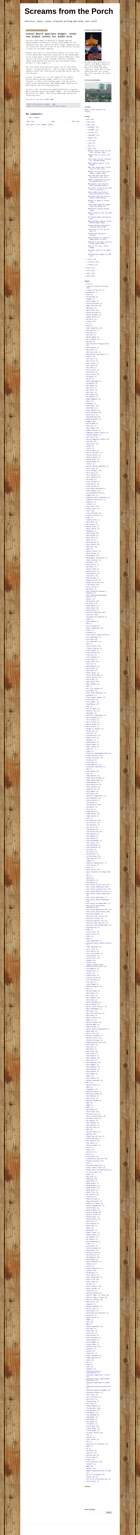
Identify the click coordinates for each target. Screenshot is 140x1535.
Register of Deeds (93, 1203)
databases (90, 531)
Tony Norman (90, 1426)
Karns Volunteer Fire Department (98, 872)
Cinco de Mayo (91, 482)
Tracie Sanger (91, 1430)
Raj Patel (90, 1177)
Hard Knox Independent (94, 715)
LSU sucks (90, 982)
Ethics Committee (92, 628)
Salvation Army (91, 1253)
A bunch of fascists (93, 290)
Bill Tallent (91, 370)
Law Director (91, 958)
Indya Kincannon (92, 755)
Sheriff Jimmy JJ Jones (95, 1297)
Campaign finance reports (95, 432)
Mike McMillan (91, 1062)
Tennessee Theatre (93, 1392)
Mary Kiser (90, 1011)
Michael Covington (93, 1036)
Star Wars (90, 1329)
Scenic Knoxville (92, 1268)
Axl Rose (89, 335)
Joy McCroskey (91, 856)
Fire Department (92, 637)
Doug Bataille (91, 573)
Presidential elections (95, 1159)
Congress (89, 502)
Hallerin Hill (91, 711)
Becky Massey (91, 347)
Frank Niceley (91, 653)
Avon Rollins (91, 330)
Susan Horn (90, 1353)
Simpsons (89, 1304)
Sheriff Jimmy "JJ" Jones (95, 1295)
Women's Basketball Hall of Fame (98, 1471)
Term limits (90, 1395)
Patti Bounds (91, 1123)
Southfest (90, 1315)
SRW (87, 1324)
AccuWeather (90, 292)
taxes (88, 1360)
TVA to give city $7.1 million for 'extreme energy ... (99, 159)
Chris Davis (90, 473)
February (91, 262)
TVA (87, 1435)
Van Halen (90, 1451)
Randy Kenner (91, 1183)
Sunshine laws (91, 1346)
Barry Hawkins (91, 339)
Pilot (88, 1147)
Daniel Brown (91, 526)
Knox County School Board (51, 106)
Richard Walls (91, 1219)
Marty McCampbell (92, 1009)
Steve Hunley (91, 1335)
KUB (87, 938)
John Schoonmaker (92, 840)
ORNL (88, 1107)
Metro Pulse (90, 1033)
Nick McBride (91, 1096)
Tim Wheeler (90, 1412)
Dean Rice (90, 547)
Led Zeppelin (91, 968)
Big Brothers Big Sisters (95, 354)
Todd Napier (90, 1417)
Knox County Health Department (97, 900)
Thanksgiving (91, 1401)
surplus (89, 1351)
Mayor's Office (91, 1018)
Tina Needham (91, 1415)
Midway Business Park (94, 1042)
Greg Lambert (91, 702)
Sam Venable (90, 1259)
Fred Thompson (91, 657)
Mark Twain (90, 1000)
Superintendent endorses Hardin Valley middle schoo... (100, 222)
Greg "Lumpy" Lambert (94, 697)
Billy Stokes (91, 374)
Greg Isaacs (90, 700)
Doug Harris (90, 576)
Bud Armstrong (91, 417)
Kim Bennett (90, 880)
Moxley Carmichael (93, 1080)
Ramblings (90, 1179)
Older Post (76, 121)
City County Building (94, 488)
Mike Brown (90, 1051)
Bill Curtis (90, 361)
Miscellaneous (91, 1069)
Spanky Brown (91, 1317)
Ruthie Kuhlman (91, 1248)
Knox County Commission (95, 887)
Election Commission (93, 612)
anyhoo (88, 321)
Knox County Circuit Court (96, 885)
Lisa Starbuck (91, 980)
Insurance (90, 760)
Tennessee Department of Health (98, 1383)
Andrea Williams (92, 312)
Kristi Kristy (91, 934)
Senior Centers (91, 1286)
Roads (88, 1228)
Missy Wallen (91, 1071)
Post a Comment (34, 117)
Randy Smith (90, 1190)
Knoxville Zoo (91, 927)
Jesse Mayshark (91, 798)
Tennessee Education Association (98, 1386)
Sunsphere (90, 1349)
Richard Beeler (91, 1210)
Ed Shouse (90, 603)
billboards (90, 372)
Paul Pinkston (91, 1125)
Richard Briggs (91, 1212)
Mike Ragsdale (91, 1067)
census (88, 448)
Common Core (90, 495)
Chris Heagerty (91, 477)
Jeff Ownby (90, 793)
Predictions (90, 1156)
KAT (87, 876)
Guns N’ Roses (91, 708)
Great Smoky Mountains (94, 693)
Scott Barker (91, 1275)
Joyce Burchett (91, 858)
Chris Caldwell (91, 470)
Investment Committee (94, 767)
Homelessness (91, 742)
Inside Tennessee (92, 758)
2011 (89, 276)
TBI (87, 1362)
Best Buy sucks (91, 352)
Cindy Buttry (91, 484)
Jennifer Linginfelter (94, 796)
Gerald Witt (90, 668)
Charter (89, 464)
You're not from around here (97, 1479)
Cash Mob (89, 441)
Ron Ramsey (90, 1239)
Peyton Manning (91, 1138)
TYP (87, 1442)
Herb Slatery (91, 726)
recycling (90, 1197)
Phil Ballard (91, 1141)
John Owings (90, 836)
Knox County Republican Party (97, 909)
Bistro (88, 379)
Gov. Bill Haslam (92, 688)
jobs (88, 818)
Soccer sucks (91, 1308)
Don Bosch (90, 567)
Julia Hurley (91, 865)
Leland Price (91, 971)
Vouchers (89, 1464)
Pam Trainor (90, 1112)
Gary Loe (89, 664)
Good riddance (91, 684)
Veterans (89, 1453)
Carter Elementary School (95, 439)
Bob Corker (90, 390)
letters (89, 973)
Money (88, 1076)
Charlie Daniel (91, 457)
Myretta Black (91, 1085)
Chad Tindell (91, 450)
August (91, 138)
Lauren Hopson (91, 956)
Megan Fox (90, 1020)
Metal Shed (90, 1031)
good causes (90, 682)
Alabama (89, 299)
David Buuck (90, 538)
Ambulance (90, 308)
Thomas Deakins (91, 1406)
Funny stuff (90, 662)
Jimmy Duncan (91, 814)
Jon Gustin (90, 852)
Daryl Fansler (91, 529)
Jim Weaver (90, 807)
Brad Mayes (90, 408)
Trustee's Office (92, 1433)
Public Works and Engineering (97, 1170)
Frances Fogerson (92, 648)
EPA (87, 623)
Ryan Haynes (90, 1250)
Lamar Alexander (92, 947)
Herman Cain (90, 731)
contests (89, 504)
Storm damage (91, 1342)
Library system (91, 977)
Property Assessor (93, 1161)
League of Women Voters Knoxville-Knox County (95, 965)
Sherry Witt (90, 1302)
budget (88, 421)
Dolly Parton (91, 564)
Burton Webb (90, 423)
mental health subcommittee (96, 1029)
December (91, 127)
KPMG (88, 929)
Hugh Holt (90, 749)
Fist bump (90, 639)
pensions (89, 1134)
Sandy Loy (90, 1264)
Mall (88, 989)
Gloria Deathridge (93, 675)
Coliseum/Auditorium (93, 493)
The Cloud (90, 1404)
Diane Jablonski (92, 560)
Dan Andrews (90, 524)
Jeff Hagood (90, 791)
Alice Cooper (91, 301)
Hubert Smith (91, 747)
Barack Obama (91, 337)
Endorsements (91, 621)
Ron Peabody (90, 1237)
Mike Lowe (90, 1060)
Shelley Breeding (92, 1293)
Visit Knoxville (92, 1462)
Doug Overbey (91, 578)
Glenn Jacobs (91, 673)
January (91, 265)
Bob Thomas (90, 394)
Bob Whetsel (90, 397)
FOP (87, 644)
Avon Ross (90, 332)
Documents (90, 562)
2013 (89, 270)
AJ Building (90, 297)
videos (88, 1460)
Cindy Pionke (91, 486)
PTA (87, 1163)
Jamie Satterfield (93, 780)
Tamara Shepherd (92, 1355)
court (88, 511)
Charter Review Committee (95, 466)
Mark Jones (90, 995)
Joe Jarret (90, 827)
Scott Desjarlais (92, 1277)
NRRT (88, 1103)
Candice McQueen (92, 435)
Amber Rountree (91, 306)
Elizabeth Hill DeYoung (95, 617)
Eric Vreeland (91, 626)
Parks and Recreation (94, 1116)
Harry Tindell (91, 722)
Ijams (88, 751)
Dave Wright (90, 533)
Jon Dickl (90, 849)
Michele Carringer (93, 1040)
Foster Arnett (91, 646)
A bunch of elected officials (97, 286)
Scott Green (90, 1282)
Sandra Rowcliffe (92, 1261)
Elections (90, 615)
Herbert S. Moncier (93, 729)
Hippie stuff (91, 738)
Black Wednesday (92, 381)
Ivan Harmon (90, 771)
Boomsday (89, 403)
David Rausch (91, 544)
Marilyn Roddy (91, 991)
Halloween (90, 713)
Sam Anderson (91, 1255)
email (88, 619)
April (90, 148)
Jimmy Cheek (90, 811)
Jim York (89, 809)
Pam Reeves (90, 1109)
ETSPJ (88, 630)
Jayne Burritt (91, 789)
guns (88, 706)
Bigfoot (89, 356)
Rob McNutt (90, 1230)
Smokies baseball (92, 1306)
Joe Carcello (91, 823)
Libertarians (91, 975)
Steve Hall (90, 1331)
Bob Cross (90, 392)
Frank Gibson (91, 650)
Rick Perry (90, 1221)
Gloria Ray (90, 679)
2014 (89, 268)
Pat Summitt (90, 1121)
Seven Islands (91, 1288)
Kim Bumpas (90, 882)
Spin (88, 1322)
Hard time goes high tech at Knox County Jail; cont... (98, 176)
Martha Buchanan (92, 1002)
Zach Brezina (91, 1481)
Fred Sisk (90, 655)
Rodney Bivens (91, 1235)
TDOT (88, 1367)
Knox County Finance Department (98, 894)
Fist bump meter (92, 641)
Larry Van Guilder (93, 953)
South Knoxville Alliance (95, 1313)
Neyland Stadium (92, 1092)
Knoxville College (93, 918)
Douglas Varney (91, 580)
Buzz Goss (90, 426)
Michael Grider (91, 1038)
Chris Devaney (91, 475)
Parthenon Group (92, 1118)
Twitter (89, 1437)
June (90, 143)
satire (88, 1266)
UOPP (88, 1446)
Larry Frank (90, 949)
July (90, 140)
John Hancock (91, 834)
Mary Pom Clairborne (93, 1013)
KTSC (88, 936)
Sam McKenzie (91, 1257)
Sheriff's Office (92, 1299)
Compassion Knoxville (94, 500)
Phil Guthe (90, 1143)
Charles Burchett (92, 453)
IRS (87, 769)
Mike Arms (90, 1047)
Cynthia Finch (91, 520)
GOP (87, 686)
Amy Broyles (90, 310)
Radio (88, 1174)
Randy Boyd (90, 1181)
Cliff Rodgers (91, 491)
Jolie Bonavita (91, 847)
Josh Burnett (91, 854)
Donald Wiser (91, 571)
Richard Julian (91, 1214)
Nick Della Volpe (92, 1094)
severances (90, 1290)
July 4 (88, 867)
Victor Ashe (90, 1457)
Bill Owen (90, 368)
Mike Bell (90, 1049)
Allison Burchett (92, 303)
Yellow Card (90, 1477)
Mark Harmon (90, 993)
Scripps (89, 1284)
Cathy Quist (90, 444)
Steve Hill (90, 1333)
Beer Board (90, 350)
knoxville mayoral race (95, 921)
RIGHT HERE (49, 99)
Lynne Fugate (91, 984)
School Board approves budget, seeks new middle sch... (99, 205)
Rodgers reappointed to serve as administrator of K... (99, 180)
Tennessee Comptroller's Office (98, 1375)
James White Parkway (93, 778)
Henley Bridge (91, 724)
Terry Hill (90, 1399)
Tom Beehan (90, 1419)
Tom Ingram (90, 1421)
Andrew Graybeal (92, 315)
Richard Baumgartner (93, 1206)
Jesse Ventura (91, 800)
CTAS (88, 518)
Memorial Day (91, 1027)
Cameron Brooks (91, 430)
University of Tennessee (95, 1444)
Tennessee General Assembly (96, 1390)
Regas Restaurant (92, 1201)
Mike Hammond (91, 1058)
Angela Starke (91, 317)
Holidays (89, 740)
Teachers (89, 1369)
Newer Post (30, 121)
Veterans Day (91, 1455)
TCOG (88, 1364)
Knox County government (95, 897)
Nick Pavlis (90, 1098)
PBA (87, 1129)
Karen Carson (91, 869)
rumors (88, 1244)
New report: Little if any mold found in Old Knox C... (100, 188)
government (90, 691)
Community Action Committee (96, 497)
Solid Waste (90, 1311)
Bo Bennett (90, 383)
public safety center (94, 1168)
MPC (87, 1083)
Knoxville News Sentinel (95, 923)
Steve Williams (91, 1338)
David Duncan (91, 542)
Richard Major (91, 1217)
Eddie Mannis (91, 606)
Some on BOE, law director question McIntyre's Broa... (99, 193)
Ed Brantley (90, 601)
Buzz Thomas (90, 428)
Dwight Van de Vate (93, 582)
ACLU (88, 294)
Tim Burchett (91, 1408)
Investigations (91, 764)
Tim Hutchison (91, 1410)
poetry (88, 1150)
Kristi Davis (91, 932)
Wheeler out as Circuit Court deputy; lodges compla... (99, 172)
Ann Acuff (90, 319)
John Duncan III (92, 832)
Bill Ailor (90, 359)
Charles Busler (91, 455)
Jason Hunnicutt (92, 784)
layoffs (89, 962)
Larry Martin (91, 951)
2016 (89, 122)
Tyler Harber (91, 1439)
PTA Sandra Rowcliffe (94, 1165)
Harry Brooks (91, 720)
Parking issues (91, 1114)
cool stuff (90, 506)
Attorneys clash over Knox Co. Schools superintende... (99, 197)
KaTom (88, 878)
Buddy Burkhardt (92, 419)
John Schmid (90, 838)
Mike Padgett (91, 1065)
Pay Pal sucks (91, 1127)
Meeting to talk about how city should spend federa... (100, 242)
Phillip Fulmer (91, 1145)
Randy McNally (91, 1185)
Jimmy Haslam (91, 816)
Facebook (89, 632)
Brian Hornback (91, 412)
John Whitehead (91, 845)
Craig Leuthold (91, 513)
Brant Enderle (91, 410)
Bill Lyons (90, 365)
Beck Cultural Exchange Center (97, 344)
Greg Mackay (90, 704)
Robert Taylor (91, 1232)
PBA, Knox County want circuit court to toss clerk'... (99, 168)
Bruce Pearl (90, 415)
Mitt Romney (90, 1074)
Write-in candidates (93, 1474)
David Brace (90, 535)
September (92, 135)
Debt (88, 549)
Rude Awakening (91, 1241)
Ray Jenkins (90, 1194)
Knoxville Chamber (93, 914)
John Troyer (90, 843)
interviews (90, 762)
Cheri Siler (90, 468)
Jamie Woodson (91, 782)
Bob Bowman (90, 385)
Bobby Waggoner (91, 399)
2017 (89, 119)
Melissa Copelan (92, 1022)
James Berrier (91, 776)
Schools (63, 106)
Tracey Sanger (91, 1428)
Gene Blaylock (91, 666)
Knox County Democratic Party (97, 891)
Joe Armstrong (91, 820)
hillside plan (91, 735)
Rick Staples (91, 1223)
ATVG (88, 326)
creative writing (92, 515)
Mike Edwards (91, 1056)
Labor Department (92, 941)
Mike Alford (90, 1044)
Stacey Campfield (92, 1326)
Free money (90, 659)
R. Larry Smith (91, 1172)
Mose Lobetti (91, 1078)
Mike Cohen (90, 1053)
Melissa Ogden (91, 1024)
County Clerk (91, 509)
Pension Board (91, 1132)
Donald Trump (91, 569)
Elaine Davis (91, 610)
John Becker (90, 829)
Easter (88, 599)
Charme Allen (91, 459)
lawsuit (89, 960)
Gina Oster (90, 670)
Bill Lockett (91, 363)
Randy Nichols (91, 1188)
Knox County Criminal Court (96, 889)
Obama (88, 1105)
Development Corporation (95, 558)
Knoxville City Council (95, 916)
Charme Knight (91, 462)
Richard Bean (91, 1208)
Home (53, 121)
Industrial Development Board (97, 753)
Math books (90, 1015)
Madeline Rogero (92, 986)
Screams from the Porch (69, 11)
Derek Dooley (91, 553)
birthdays (90, 377)
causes (88, 446)
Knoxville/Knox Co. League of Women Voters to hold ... (99, 238)
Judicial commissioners (95, 863)
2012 (89, 273)
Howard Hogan (91, 744)
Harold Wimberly (92, 717)
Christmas (90, 479)
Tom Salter (90, 1424)
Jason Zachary (91, 787)
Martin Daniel (91, 1004)
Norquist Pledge (92, 1100)
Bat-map (89, 341)
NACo (88, 1087)
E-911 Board (90, 585)
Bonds (88, 401)
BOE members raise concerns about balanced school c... (99, 184)
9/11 (88, 284)
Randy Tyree (90, 1192)
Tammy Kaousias (91, 1358)
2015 (89, 125)
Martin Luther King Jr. (95, 1007)
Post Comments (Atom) (45, 124)
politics (89, 1152)
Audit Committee (92, 328)
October (91, 132)
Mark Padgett (91, 998)
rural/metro (90, 1246)
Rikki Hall (90, 1226)
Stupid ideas (91, 1344)
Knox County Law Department (96, 903)
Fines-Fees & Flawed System (96, 635)
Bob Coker (90, 388)
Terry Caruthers (92, 1397)
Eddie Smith (90, 608)
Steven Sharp (91, 1340)
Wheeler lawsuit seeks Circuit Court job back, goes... (99, 151)
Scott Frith (90, 1279)
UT (87, 1448)
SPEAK (88, 1320)
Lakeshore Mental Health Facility (99, 943)
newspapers (90, 1089)
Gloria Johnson (91, 677)
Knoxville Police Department (97, 925)
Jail (88, 773)
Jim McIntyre (36, 106)
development (90, 555)
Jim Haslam (90, 802)
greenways (90, 695)
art (87, 324)
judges (88, 861)
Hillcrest (90, 733)
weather (89, 1468)
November (91, 130)
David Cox (90, 540)
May (90, 146)
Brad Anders (90, 406)
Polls (88, 1154)
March (90, 259)
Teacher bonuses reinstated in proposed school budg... (99, 226)
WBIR (88, 1466)
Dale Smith (90, 522)
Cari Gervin (90, 437)
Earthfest (90, 589)
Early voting (91, 587)
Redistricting (91, 1199)
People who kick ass (93, 1136)
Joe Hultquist (91, 825)
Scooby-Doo (90, 1273)
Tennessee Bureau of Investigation (93, 1372)
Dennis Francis (91, 551)
